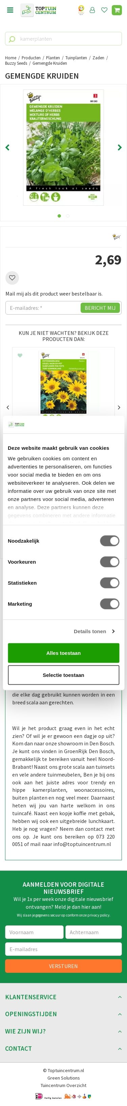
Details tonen (90, 631)
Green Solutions (63, 1078)
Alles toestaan (63, 653)
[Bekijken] (117, 10)
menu (10, 10)
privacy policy (98, 915)
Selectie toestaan (63, 675)
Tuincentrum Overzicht (63, 1085)
